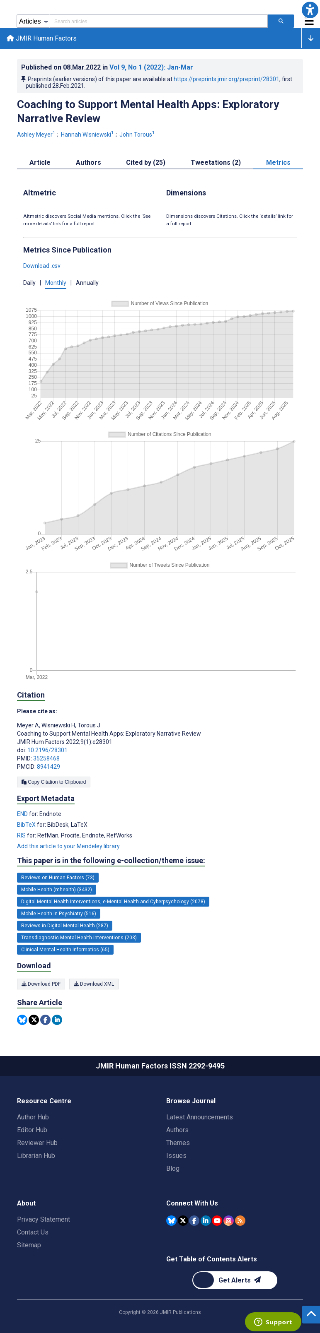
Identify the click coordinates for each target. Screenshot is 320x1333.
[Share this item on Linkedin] (57, 1020)
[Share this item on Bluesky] (22, 1020)
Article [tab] (40, 162)
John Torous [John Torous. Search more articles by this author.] (137, 134)
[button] (310, 10)
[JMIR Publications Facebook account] (194, 1220)
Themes (178, 1143)
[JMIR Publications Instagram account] (228, 1220)
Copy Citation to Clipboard (54, 782)
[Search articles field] (159, 21)
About (26, 1203)
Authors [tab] (88, 162)
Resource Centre (44, 1101)
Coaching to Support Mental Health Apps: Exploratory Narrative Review (148, 111)
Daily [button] (29, 282)
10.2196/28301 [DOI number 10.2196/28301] (47, 750)
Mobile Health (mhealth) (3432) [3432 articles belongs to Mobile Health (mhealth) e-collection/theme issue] (56, 890)
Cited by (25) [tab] (145, 162)
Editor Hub (32, 1130)
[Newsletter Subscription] (234, 1280)
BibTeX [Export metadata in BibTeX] (27, 824)
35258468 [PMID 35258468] (46, 758)
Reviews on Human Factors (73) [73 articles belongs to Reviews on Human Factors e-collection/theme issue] (58, 878)
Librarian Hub (36, 1156)
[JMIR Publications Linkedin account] (206, 1220)
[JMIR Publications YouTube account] (217, 1220)
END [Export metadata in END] (23, 814)
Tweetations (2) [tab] (216, 162)
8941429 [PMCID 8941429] (48, 766)
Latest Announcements (199, 1117)
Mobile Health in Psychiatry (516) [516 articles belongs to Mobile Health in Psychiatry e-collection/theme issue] (58, 914)
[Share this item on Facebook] (45, 1020)
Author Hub (33, 1117)
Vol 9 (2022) (151, 67)
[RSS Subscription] (240, 1220)
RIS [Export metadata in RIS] (22, 835)
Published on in (107, 67)
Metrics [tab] (278, 162)
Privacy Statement (43, 1219)
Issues (176, 1156)
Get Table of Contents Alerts (211, 1259)
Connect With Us (192, 1203)
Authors (177, 1130)
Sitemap (29, 1245)
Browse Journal (191, 1101)
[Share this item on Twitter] (34, 1020)
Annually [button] (87, 282)
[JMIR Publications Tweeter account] (183, 1220)
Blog (172, 1168)
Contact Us (32, 1232)
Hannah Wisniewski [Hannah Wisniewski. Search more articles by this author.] (88, 134)
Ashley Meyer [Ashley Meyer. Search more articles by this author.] (37, 134)
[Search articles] (281, 21)
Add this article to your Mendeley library (68, 846)
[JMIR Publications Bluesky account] (171, 1220)
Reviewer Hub (37, 1143)
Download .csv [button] (42, 265)
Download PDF (41, 984)
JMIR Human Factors (42, 38)
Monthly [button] (55, 282)
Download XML (94, 984)
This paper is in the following (111, 861)
